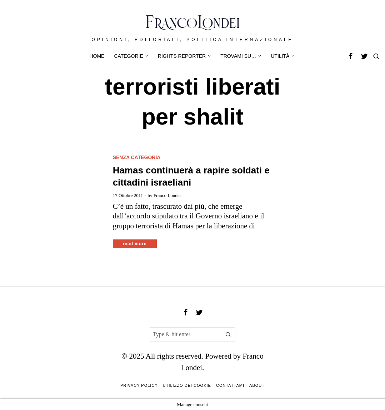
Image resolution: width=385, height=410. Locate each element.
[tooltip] (350, 56)
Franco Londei (167, 195)
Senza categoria (137, 157)
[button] (228, 334)
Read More (135, 243)
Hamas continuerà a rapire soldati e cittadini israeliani (191, 176)
